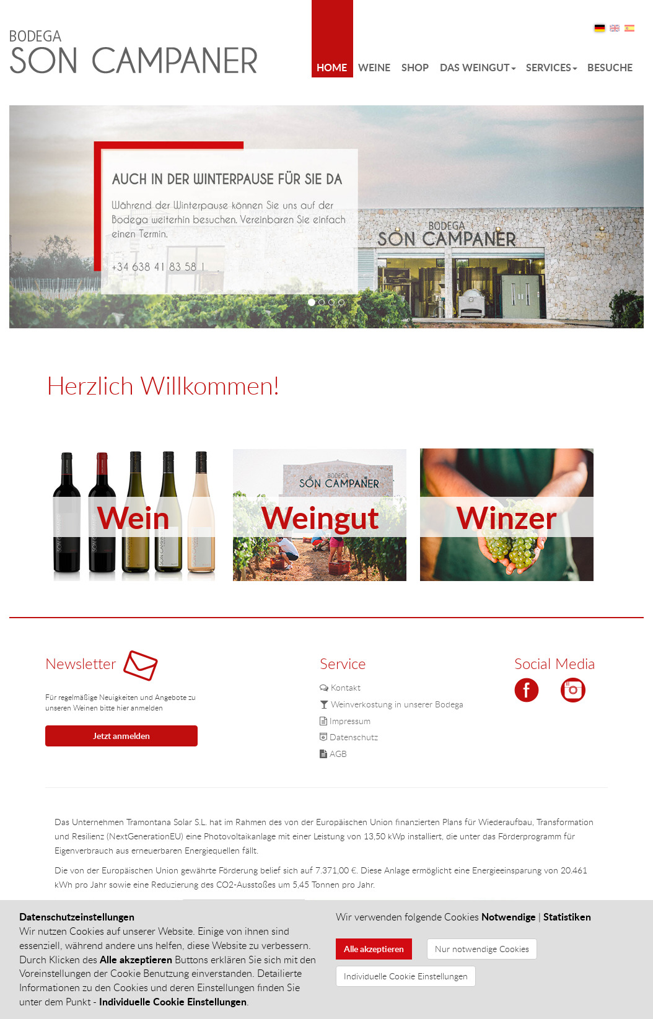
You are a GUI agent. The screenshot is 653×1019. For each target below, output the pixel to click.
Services (551, 67)
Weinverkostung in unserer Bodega (391, 704)
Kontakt (340, 687)
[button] (57, 216)
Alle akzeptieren (374, 949)
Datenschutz (349, 737)
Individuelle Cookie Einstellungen (406, 976)
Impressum (345, 721)
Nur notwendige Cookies (482, 949)
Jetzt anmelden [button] (121, 735)
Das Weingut (478, 67)
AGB (333, 753)
